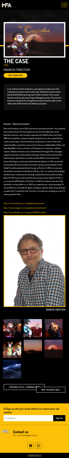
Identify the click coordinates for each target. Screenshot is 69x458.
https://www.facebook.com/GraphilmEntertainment (24, 203)
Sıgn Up (59, 418)
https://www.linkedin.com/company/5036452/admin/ (25, 212)
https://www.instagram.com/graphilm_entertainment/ (25, 208)
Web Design (35, 455)
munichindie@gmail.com (25, 435)
